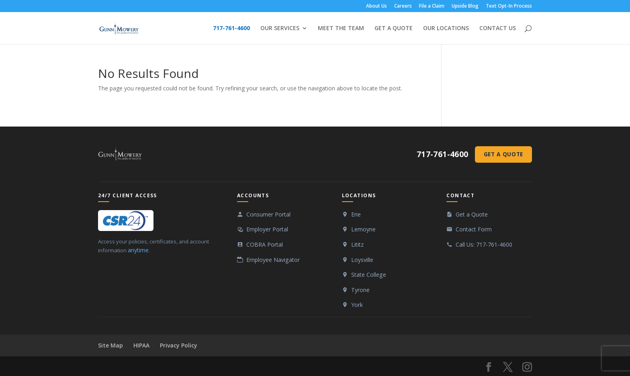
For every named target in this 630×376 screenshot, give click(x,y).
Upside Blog (465, 6)
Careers (403, 6)
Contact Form (474, 229)
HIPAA (141, 345)
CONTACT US (497, 28)
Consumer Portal (268, 214)
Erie (356, 214)
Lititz (357, 244)
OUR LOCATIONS (446, 28)
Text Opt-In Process (509, 6)
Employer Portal (267, 229)
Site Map (110, 345)
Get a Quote (503, 154)
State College (368, 274)
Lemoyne (363, 229)
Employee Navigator (273, 260)
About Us (376, 6)
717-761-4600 (231, 28)
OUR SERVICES (279, 28)
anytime (138, 250)
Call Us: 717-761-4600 (484, 244)
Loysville (362, 260)
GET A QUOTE (393, 28)
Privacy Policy (178, 345)
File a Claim (431, 6)
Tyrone (360, 290)
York (357, 305)
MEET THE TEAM (341, 28)
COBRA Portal (264, 244)
